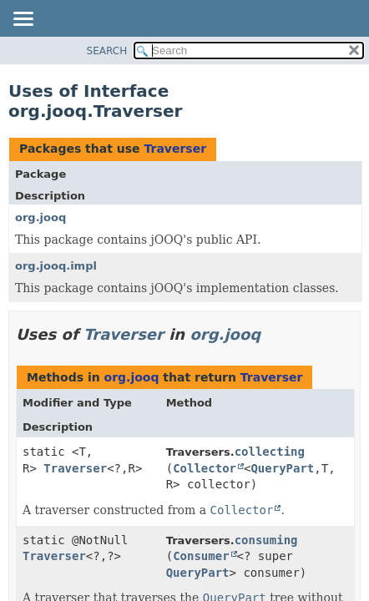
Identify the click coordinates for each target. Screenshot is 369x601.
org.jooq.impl (56, 266)
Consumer (201, 556)
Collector (204, 468)
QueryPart (282, 468)
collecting (270, 451)
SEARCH (107, 51)
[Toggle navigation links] (22, 20)
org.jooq (40, 217)
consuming (266, 540)
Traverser (175, 148)
